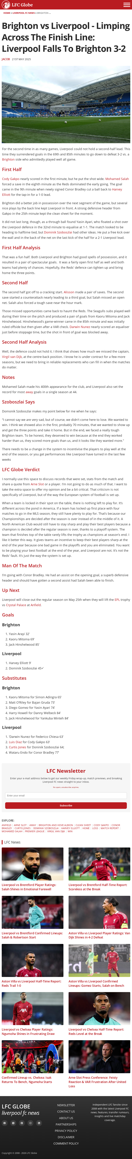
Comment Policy (66, 1143)
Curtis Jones (17, 747)
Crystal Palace (16, 605)
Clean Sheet (83, 825)
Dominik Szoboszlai (58, 232)
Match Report (110, 828)
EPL (118, 600)
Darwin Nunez (80, 327)
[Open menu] (126, 5)
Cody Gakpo (10, 179)
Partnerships (66, 1124)
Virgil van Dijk (12, 357)
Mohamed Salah (117, 179)
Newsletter (66, 1105)
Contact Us (66, 1111)
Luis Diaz (15, 742)
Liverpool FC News (24, 12)
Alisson (69, 292)
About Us (66, 1118)
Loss (95, 828)
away (29, 392)
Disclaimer (66, 1137)
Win (70, 831)
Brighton (8, 159)
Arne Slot (37, 484)
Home (6, 12)
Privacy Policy (66, 1131)
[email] (66, 795)
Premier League (35, 831)
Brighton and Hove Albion (56, 825)
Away (32, 825)
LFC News (12, 842)
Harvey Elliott (70, 828)
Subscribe (66, 805)
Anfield (36, 605)
